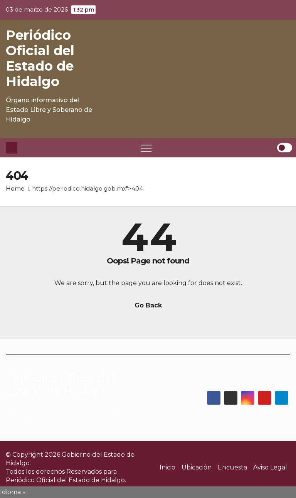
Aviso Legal (270, 467)
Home (15, 188)
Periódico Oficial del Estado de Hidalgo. (66, 480)
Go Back (148, 305)
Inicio (167, 467)
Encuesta (232, 467)
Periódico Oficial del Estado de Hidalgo (40, 58)
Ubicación (197, 467)
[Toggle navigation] (146, 147)
